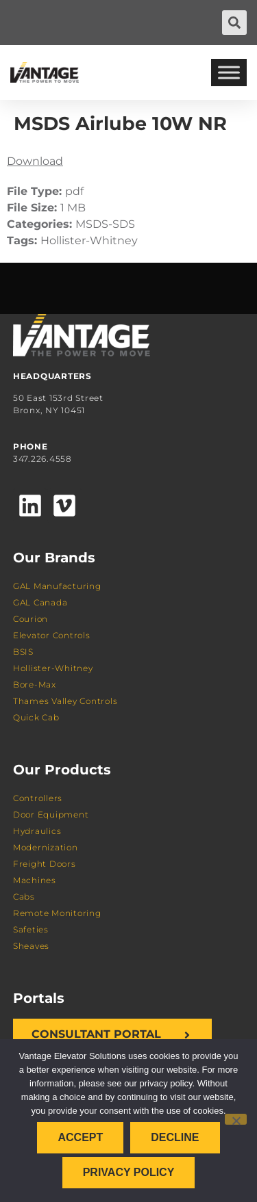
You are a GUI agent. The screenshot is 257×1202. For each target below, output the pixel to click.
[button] (234, 22)
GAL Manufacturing (57, 586)
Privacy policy (129, 1172)
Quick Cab (36, 717)
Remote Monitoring (57, 913)
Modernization (45, 847)
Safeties (31, 929)
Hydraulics (37, 831)
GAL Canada (40, 602)
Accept (80, 1137)
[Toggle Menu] (229, 72)
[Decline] (236, 1119)
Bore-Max (34, 684)
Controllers (37, 798)
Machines (34, 880)
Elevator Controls (51, 635)
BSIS (23, 651)
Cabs (24, 896)
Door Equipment (51, 814)
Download (35, 161)
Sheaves (31, 946)
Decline (175, 1137)
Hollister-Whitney (53, 668)
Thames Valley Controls (65, 701)
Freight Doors (44, 864)
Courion (30, 619)
